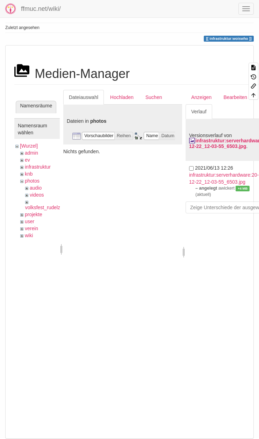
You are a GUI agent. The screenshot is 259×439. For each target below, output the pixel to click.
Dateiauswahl (83, 97)
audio (36, 188)
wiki (29, 235)
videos (37, 195)
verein (31, 228)
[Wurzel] (29, 146)
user (29, 221)
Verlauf (199, 111)
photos (32, 181)
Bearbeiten (235, 97)
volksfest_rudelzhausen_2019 (57, 207)
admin (31, 153)
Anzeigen (201, 97)
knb (29, 174)
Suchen (153, 97)
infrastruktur (38, 167)
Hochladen (122, 97)
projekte (33, 214)
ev (27, 160)
